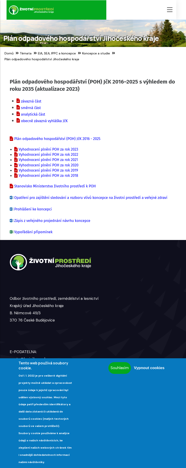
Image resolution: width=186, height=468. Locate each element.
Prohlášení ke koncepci (33, 209)
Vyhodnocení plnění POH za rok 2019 (48, 170)
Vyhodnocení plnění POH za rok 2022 (48, 154)
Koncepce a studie (96, 53)
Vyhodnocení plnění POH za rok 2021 (48, 160)
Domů (9, 53)
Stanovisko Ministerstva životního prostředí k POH (55, 186)
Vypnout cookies (149, 368)
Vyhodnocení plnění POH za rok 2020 (48, 165)
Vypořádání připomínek (33, 232)
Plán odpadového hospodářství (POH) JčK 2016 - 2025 (57, 139)
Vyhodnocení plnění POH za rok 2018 (48, 175)
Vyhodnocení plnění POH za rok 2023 (48, 149)
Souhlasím (120, 367)
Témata (26, 53)
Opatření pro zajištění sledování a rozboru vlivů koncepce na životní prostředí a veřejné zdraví (90, 198)
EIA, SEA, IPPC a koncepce (57, 53)
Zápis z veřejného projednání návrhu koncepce (52, 221)
